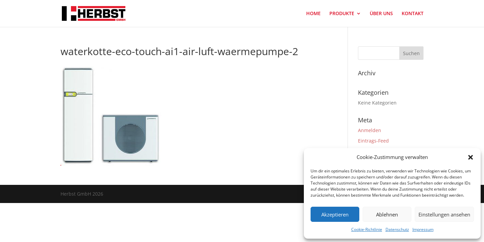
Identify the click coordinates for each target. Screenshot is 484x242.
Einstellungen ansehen (444, 214)
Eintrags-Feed (373, 140)
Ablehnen (387, 214)
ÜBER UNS (381, 13)
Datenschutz (397, 229)
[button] (470, 157)
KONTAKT (413, 13)
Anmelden (369, 130)
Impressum (423, 229)
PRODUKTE (341, 13)
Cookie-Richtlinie (366, 229)
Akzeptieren (335, 214)
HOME (313, 13)
